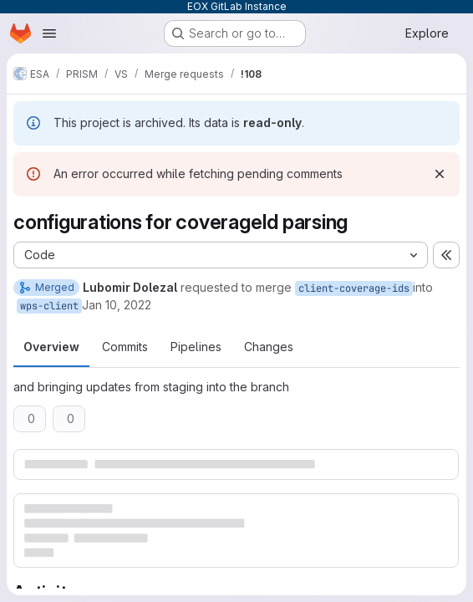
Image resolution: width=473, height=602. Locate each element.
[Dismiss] (440, 174)
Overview (51, 346)
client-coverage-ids (353, 288)
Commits (125, 346)
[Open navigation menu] (49, 33)
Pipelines (195, 346)
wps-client (49, 306)
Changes (268, 346)
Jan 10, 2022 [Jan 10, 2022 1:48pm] (116, 305)
